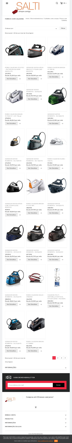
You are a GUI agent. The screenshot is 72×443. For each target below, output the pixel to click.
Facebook (35, 407)
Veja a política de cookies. (45, 441)
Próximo (65, 358)
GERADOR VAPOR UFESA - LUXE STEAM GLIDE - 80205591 (14, 205)
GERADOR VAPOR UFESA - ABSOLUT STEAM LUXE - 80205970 (35, 69)
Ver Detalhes (11, 78)
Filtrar (63, 28)
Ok (56, 441)
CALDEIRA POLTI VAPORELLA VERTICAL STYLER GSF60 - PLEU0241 (56, 297)
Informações (10, 367)
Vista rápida (20, 79)
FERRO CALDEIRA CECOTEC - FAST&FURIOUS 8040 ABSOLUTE (14, 69)
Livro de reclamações (36, 433)
